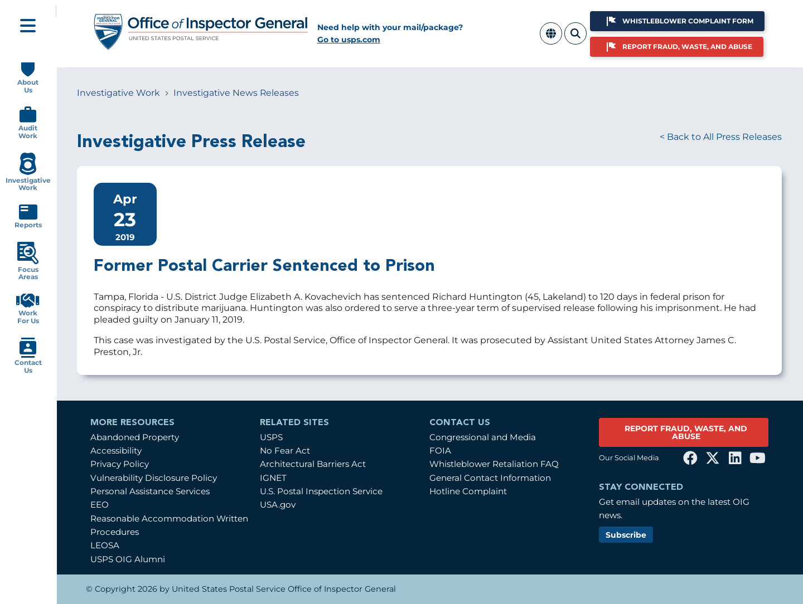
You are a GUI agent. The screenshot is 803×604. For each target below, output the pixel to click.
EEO (99, 504)
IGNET (273, 478)
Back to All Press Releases (724, 136)
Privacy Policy (119, 464)
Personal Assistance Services (150, 491)
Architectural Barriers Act (313, 464)
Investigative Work (118, 92)
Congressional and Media (482, 437)
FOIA (440, 450)
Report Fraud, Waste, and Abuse (687, 46)
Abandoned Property (134, 437)
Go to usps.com (348, 40)
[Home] (201, 46)
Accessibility (116, 450)
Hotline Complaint (468, 491)
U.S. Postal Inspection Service (321, 491)
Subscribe (626, 535)
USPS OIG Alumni (127, 559)
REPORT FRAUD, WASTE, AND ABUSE (686, 432)
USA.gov (278, 504)
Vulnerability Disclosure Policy (153, 478)
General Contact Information (490, 478)
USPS (271, 437)
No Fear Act (285, 450)
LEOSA (104, 545)
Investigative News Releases (236, 92)
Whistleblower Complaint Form (687, 21)
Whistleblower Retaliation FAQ (494, 464)
